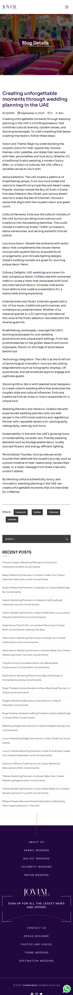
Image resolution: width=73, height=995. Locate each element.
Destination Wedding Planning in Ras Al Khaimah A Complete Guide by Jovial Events (32, 677)
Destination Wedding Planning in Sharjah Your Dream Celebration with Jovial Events (34, 640)
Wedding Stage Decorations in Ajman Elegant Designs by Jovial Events (36, 728)
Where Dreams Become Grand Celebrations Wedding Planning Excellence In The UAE (33, 803)
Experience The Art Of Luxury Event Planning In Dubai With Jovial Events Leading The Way (33, 627)
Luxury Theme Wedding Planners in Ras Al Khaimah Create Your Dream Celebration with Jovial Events (36, 753)
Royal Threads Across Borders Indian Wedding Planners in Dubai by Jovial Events (36, 690)
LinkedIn (12, 519)
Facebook (21, 512)
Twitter (37, 512)
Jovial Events (30, 985)
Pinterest (53, 512)
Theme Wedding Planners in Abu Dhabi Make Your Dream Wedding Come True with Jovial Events (35, 791)
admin (10, 113)
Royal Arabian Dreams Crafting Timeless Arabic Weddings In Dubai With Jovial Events (36, 715)
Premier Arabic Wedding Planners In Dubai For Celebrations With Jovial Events (29, 564)
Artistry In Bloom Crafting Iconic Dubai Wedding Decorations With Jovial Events (31, 765)
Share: (6, 512)
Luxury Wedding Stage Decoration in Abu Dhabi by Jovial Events (36, 740)
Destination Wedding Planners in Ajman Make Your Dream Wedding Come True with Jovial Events (36, 652)
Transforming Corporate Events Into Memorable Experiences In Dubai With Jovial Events (30, 665)
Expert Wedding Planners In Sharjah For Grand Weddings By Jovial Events (36, 589)
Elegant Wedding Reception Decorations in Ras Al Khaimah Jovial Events (31, 703)
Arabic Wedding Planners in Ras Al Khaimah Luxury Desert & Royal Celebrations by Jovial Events (36, 615)
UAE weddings (36, 272)
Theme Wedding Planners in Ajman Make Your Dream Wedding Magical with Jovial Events (33, 778)
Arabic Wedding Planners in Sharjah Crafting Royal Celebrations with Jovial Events (32, 602)
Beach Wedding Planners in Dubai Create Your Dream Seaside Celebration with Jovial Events (33, 577)
